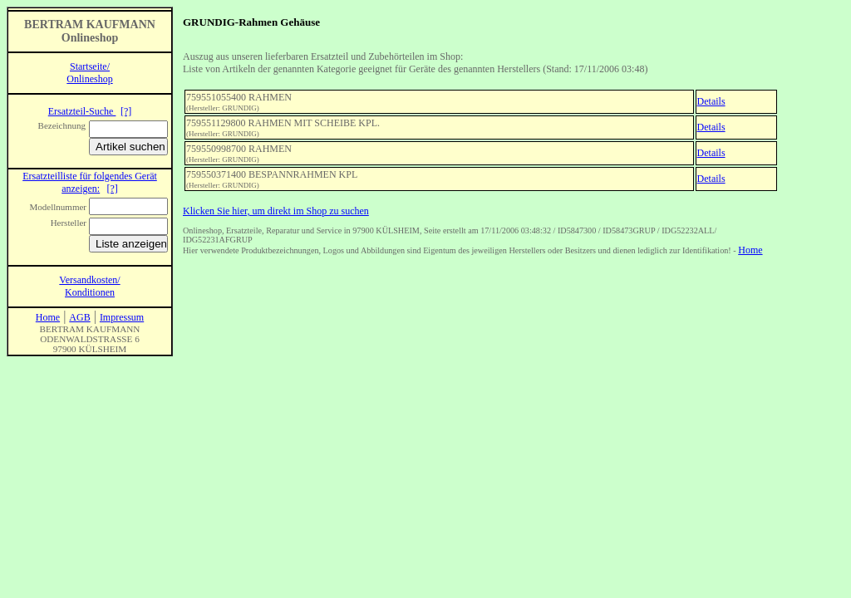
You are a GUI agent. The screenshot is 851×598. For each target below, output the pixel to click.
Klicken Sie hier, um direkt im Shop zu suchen (276, 211)
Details (711, 101)
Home (750, 250)
